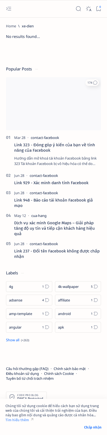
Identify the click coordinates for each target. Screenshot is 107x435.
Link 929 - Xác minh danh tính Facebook (51, 182)
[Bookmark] (98, 9)
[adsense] (29, 300)
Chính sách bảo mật (70, 368)
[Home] (11, 26)
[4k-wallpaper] (78, 286)
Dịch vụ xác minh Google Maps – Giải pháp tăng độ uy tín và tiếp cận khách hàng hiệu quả (54, 228)
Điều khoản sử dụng (22, 373)
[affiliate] (78, 300)
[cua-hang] (39, 215)
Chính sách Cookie (59, 373)
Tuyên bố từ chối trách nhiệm (30, 378)
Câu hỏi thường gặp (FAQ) (27, 368)
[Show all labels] (17, 340)
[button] (92, 82)
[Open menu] (8, 9)
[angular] (29, 327)
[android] (78, 313)
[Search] (78, 9)
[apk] (78, 327)
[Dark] (88, 9)
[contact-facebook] (45, 137)
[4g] (29, 286)
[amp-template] (29, 313)
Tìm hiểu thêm (17, 420)
